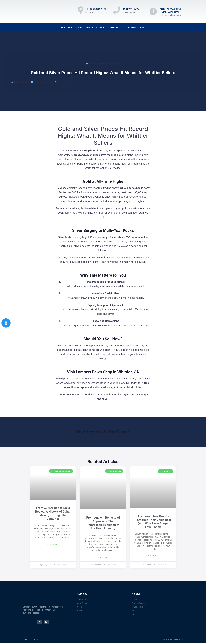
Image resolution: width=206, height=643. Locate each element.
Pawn (79, 27)
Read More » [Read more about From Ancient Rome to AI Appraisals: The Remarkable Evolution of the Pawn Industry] (103, 557)
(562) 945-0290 (130, 8)
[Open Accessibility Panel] (6, 323)
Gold (90, 63)
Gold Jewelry (113, 63)
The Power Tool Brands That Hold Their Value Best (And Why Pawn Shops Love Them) (153, 521)
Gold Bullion (100, 63)
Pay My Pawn (66, 27)
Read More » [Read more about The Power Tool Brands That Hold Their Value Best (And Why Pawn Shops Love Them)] (153, 556)
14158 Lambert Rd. (95, 8)
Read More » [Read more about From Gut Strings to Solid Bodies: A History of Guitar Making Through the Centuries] (53, 545)
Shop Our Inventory (96, 27)
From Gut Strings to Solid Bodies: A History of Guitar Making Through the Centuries (53, 513)
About (143, 27)
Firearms (131, 27)
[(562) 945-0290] (116, 10)
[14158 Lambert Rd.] (80, 10)
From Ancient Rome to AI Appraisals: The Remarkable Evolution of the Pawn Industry (103, 523)
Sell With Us (116, 27)
